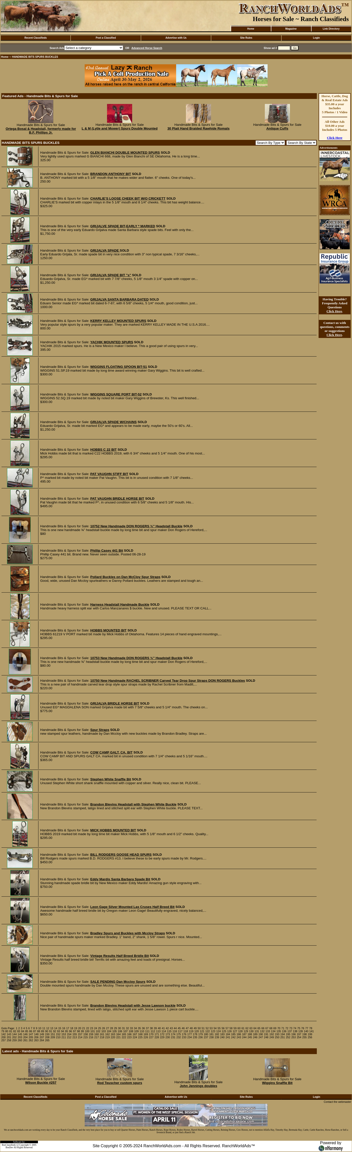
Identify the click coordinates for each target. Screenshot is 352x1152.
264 (41, 1040)
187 (244, 1034)
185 (233, 1034)
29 (115, 1028)
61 (242, 1028)
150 (47, 1034)
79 (2, 1031)
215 (85, 1037)
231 (173, 1037)
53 (211, 1028)
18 (71, 1028)
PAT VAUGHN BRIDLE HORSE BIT (117, 498)
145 (20, 1034)
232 (178, 1037)
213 (74, 1037)
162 (107, 1034)
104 (109, 1031)
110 (142, 1031)
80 (6, 1031)
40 (159, 1028)
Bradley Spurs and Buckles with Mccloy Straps (127, 933)
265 (47, 1040)
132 (262, 1031)
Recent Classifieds (35, 37)
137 (289, 1031)
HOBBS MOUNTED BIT (108, 630)
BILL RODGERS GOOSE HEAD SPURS (121, 854)
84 (22, 1031)
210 (58, 1037)
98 (78, 1031)
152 (58, 1034)
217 (96, 1037)
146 (25, 1034)
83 (18, 1031)
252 (288, 1037)
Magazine (290, 28)
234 (189, 1037)
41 (163, 1028)
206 (36, 1037)
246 (255, 1037)
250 (277, 1037)
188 (249, 1034)
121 (202, 1031)
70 (278, 1028)
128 (240, 1031)
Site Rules (246, 37)
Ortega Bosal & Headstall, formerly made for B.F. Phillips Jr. (41, 130)
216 (91, 1037)
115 (169, 1031)
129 (246, 1031)
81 (10, 1031)
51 (203, 1028)
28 (111, 1028)
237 (206, 1037)
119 (191, 1031)
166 (129, 1034)
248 (266, 1037)
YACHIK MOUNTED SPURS (111, 342)
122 (207, 1031)
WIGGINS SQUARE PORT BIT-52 (115, 394)
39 (155, 1028)
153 (64, 1034)
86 (30, 1031)
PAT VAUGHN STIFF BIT (109, 474)
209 (53, 1037)
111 (147, 1031)
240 (222, 1037)
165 (124, 1034)
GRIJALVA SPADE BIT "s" (110, 275)
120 (196, 1031)
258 (9, 1040)
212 (69, 1037)
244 (244, 1037)
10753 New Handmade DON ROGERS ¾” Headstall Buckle (136, 658)
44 (175, 1028)
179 (200, 1034)
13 (51, 1028)
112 (152, 1031)
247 (261, 1037)
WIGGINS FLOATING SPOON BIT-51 (118, 367)
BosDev (9, 1147)
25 (99, 1028)
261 (25, 1040)
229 (162, 1037)
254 (299, 1037)
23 (91, 1028)
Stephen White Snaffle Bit (110, 779)
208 (47, 1037)
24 (95, 1028)
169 (145, 1034)
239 (217, 1037)
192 (271, 1034)
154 (69, 1034)
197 (299, 1034)
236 (200, 1037)
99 (82, 1031)
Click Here (334, 138)
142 (3, 1034)
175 (178, 1034)
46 (183, 1028)
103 (103, 1031)
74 (294, 1028)
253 (293, 1037)
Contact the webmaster (337, 1101)
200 (3, 1037)
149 (41, 1034)
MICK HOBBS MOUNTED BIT (113, 830)
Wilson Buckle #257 (40, 1082)
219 (107, 1037)
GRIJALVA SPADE (105, 250)
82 (14, 1031)
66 (262, 1028)
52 (207, 1028)
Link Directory (331, 28)
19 (75, 1028)
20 (79, 1028)
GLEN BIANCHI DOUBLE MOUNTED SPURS (125, 152)
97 (74, 1031)
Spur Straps (99, 730)
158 (85, 1034)
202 (14, 1037)
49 (195, 1028)
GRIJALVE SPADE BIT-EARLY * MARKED (122, 226)
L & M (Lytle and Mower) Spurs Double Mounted (120, 128)
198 (304, 1034)
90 (46, 1031)
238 (211, 1037)
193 (277, 1034)
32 (127, 1028)
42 (167, 1028)
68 (270, 1028)
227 (151, 1037)
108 (131, 1031)
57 (227, 1028)
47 (187, 1028)
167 (135, 1034)
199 (310, 1034)
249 (271, 1037)
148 (36, 1034)
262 (31, 1040)
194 (282, 1034)
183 (222, 1034)
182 (217, 1034)
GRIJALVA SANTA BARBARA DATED (119, 299)
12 (47, 1028)
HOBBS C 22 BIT (103, 449)
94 (62, 1031)
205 (31, 1037)
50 (199, 1028)
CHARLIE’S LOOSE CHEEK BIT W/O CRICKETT (127, 198)
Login (316, 37)
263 (36, 1040)
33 (131, 1028)
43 (171, 1028)
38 (151, 1028)
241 (228, 1037)
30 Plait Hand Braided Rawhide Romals (198, 128)
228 (157, 1037)
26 (103, 1028)
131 (257, 1031)
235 (195, 1037)
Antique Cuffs (277, 128)
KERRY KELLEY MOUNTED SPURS (118, 321)
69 (274, 1028)
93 (58, 1031)
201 (9, 1037)
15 (59, 1028)
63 (251, 1028)
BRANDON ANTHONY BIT (110, 174)
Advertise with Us (176, 37)
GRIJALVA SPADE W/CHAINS (113, 422)
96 (70, 1031)
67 (266, 1028)
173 (167, 1034)
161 (102, 1034)
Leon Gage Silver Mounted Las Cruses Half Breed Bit (132, 907)
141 (311, 1031)
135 (278, 1031)
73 (290, 1028)
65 (259, 1028)
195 (288, 1034)
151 (53, 1034)
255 (304, 1037)
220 (113, 1037)
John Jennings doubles (198, 1086)
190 (261, 1034)
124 (218, 1031)
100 (87, 1031)
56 (223, 1028)
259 (14, 1040)
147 (31, 1034)
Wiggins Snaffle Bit (277, 1083)
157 (80, 1034)
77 (306, 1028)
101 (92, 1031)
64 (255, 1028)
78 (310, 1028)
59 (234, 1028)
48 (191, 1028)
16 (63, 1028)
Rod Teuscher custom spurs (119, 1083)
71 (282, 1028)
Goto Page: (8, 1028)
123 (213, 1031)
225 (140, 1037)
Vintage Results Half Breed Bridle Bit (119, 956)
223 (129, 1037)
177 (189, 1034)
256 (310, 1037)
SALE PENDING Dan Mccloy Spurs (117, 982)
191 (266, 1034)
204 (25, 1037)
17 (67, 1028)
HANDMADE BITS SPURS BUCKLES (35, 56)
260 (20, 1040)
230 (167, 1037)
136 (284, 1031)
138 (295, 1031)
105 (114, 1031)
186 (239, 1034)
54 (215, 1028)
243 (239, 1037)
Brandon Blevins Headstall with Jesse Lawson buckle (132, 1005)
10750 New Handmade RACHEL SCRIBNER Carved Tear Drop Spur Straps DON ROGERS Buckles (167, 680)
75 (298, 1028)
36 (143, 1028)
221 (118, 1037)
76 (302, 1028)
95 (66, 1031)
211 (64, 1037)
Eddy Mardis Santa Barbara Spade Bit (120, 879)
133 (268, 1031)
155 (74, 1034)
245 (249, 1037)
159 (91, 1034)
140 (306, 1031)
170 (151, 1034)
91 (50, 1031)
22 (87, 1028)
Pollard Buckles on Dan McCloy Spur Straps (125, 577)
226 (145, 1037)
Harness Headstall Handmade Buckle (119, 604)
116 (175, 1031)
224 (135, 1037)
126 (229, 1031)
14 (55, 1028)
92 (54, 1031)
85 (26, 1031)
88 (38, 1031)
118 (185, 1031)
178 (195, 1034)
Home (250, 28)
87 (34, 1031)
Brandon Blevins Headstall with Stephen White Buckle (133, 804)
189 (255, 1034)
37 (147, 1028)
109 (136, 1031)
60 (238, 1028)
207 (41, 1037)
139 (300, 1031)
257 (3, 1040)
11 (43, 1028)
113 (158, 1031)
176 (184, 1034)
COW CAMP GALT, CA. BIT (111, 752)
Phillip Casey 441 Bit (106, 550)
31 (123, 1028)
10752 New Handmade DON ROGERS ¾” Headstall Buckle (136, 526)
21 (83, 1028)
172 (162, 1034)
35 (139, 1028)
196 (293, 1034)
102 (98, 1031)
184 (228, 1034)
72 (286, 1028)
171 (157, 1034)
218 (102, 1037)
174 (173, 1034)
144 (14, 1034)
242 (233, 1037)
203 (20, 1037)
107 (125, 1031)
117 (180, 1031)
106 (120, 1031)
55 (219, 1028)
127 (235, 1031)
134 (273, 1031)
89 (42, 1031)
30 (119, 1028)
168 (140, 1034)
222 (124, 1037)
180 (206, 1034)
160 (96, 1034)
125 (224, 1031)
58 (231, 1028)
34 (135, 1028)
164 (118, 1034)
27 (107, 1028)
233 (184, 1037)
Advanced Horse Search (146, 47)
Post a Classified (106, 37)
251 (282, 1037)
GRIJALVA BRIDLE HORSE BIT (114, 703)
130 (251, 1031)
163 (113, 1034)
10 (39, 1028)
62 (246, 1028)
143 (9, 1034)
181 (211, 1034)
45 (179, 1028)
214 (80, 1037)
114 (164, 1031)
